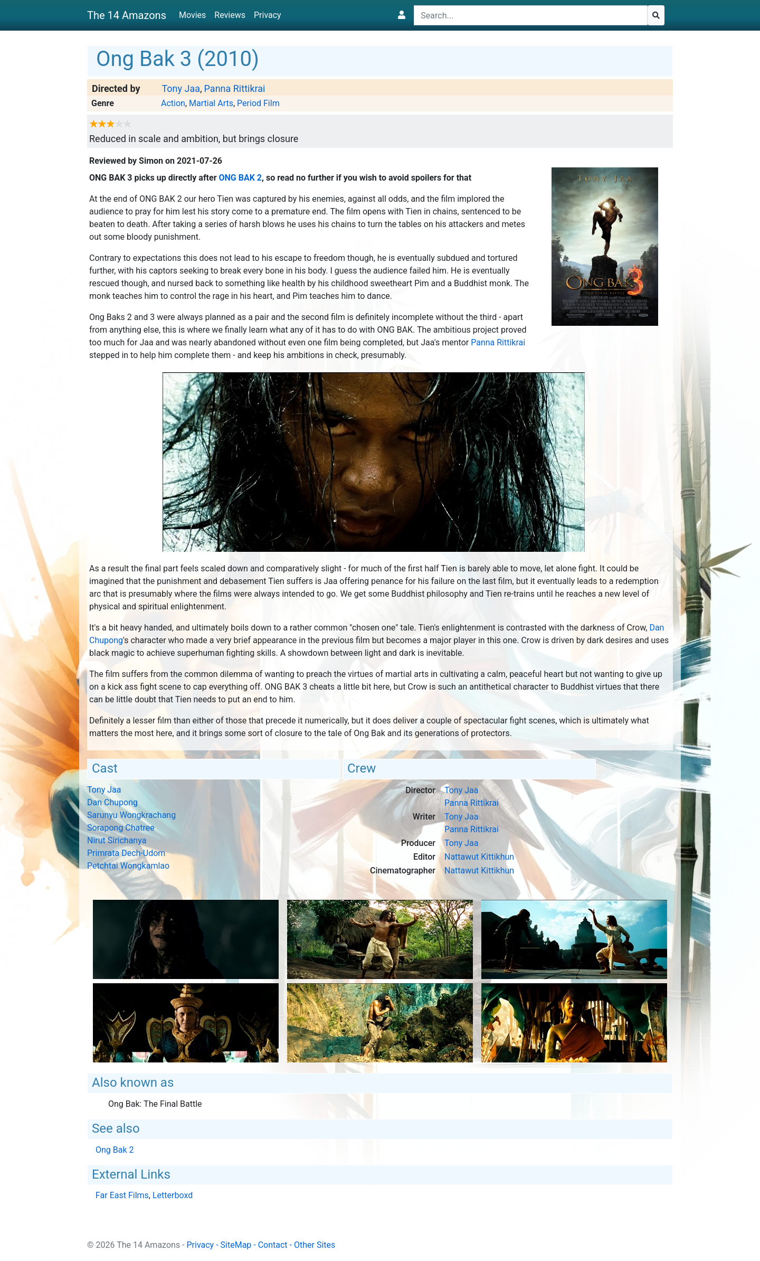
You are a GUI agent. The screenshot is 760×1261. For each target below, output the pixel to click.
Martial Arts (211, 103)
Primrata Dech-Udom (126, 853)
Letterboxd (173, 1195)
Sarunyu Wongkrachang (131, 815)
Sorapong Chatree (121, 828)
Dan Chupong (112, 802)
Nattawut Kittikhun (479, 857)
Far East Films (122, 1195)
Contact (273, 1245)
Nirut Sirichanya (116, 840)
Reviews (229, 15)
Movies (192, 15)
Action (173, 103)
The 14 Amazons (126, 15)
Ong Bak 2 (240, 178)
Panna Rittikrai (234, 88)
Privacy (267, 15)
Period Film (258, 103)
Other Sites (314, 1245)
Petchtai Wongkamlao (128, 866)
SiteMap (236, 1245)
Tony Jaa (181, 88)
